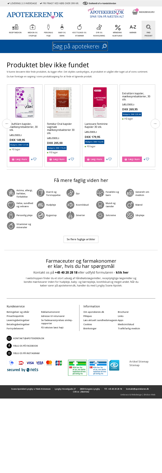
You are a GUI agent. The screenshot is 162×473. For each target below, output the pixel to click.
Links (120, 316)
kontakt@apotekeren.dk (25, 338)
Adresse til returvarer (53, 316)
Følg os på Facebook (22, 345)
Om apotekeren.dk (93, 311)
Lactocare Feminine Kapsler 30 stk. (96, 125)
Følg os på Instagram (23, 353)
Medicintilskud (126, 324)
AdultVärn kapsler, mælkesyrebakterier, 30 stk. (23, 127)
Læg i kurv (19, 159)
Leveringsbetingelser (18, 320)
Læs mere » (15, 134)
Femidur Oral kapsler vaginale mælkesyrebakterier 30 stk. (61, 128)
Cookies (87, 324)
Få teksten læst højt (52, 327)
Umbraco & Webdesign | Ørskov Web (137, 394)
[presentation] (6, 123)
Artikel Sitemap (139, 361)
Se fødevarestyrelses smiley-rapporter (57, 322)
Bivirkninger (90, 328)
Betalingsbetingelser (18, 324)
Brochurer (123, 311)
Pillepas (87, 316)
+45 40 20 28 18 (66, 272)
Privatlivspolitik (15, 316)
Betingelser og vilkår (18, 311)
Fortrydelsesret (15, 328)
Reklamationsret (50, 311)
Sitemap (134, 365)
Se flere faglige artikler (81, 239)
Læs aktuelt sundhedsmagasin (100, 320)
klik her (122, 272)
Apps (120, 320)
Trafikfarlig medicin (129, 328)
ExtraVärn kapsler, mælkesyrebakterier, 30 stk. (136, 96)
